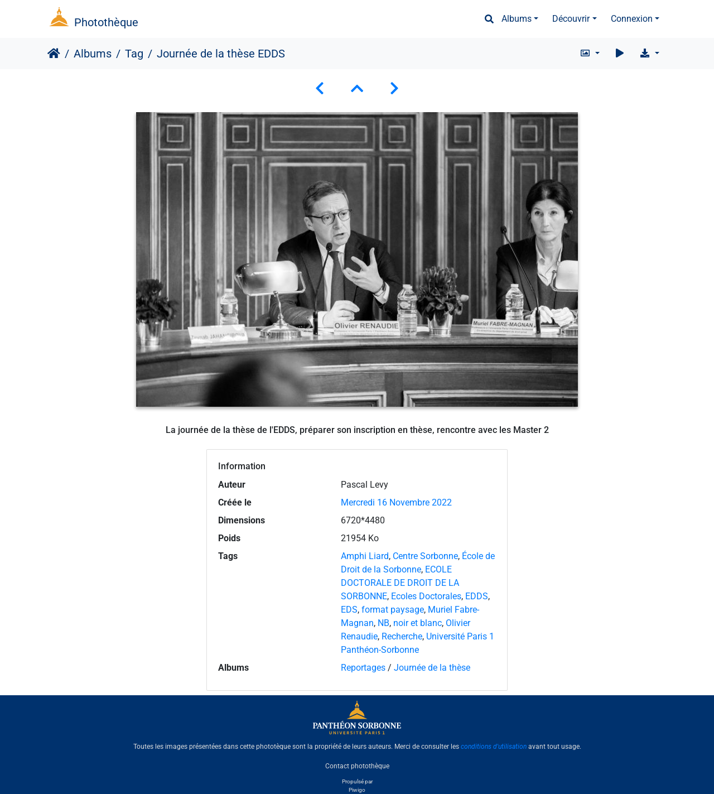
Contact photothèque (357, 765)
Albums (516, 18)
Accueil (53, 53)
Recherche (402, 636)
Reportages (363, 667)
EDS (349, 609)
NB (383, 623)
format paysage (392, 609)
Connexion (632, 18)
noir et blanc (417, 623)
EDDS (476, 596)
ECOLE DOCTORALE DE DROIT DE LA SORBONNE (400, 582)
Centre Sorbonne (425, 556)
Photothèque (106, 22)
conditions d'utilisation (494, 746)
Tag (134, 53)
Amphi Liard (365, 556)
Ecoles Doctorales (426, 596)
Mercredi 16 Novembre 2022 (396, 502)
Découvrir (571, 18)
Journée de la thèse (432, 667)
